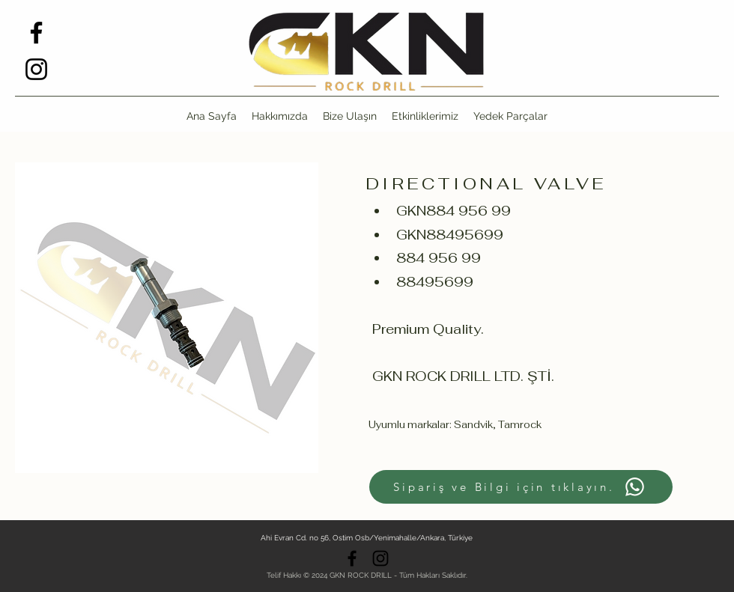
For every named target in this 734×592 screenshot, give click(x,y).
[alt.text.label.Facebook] (36, 32)
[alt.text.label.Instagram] (36, 69)
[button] (510, 116)
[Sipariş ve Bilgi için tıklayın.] (521, 487)
